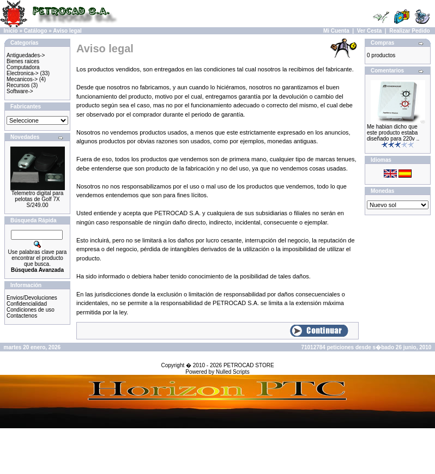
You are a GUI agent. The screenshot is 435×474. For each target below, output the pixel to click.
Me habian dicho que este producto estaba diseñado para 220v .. (393, 133)
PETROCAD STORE (248, 365)
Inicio (11, 31)
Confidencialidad (27, 304)
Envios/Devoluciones (32, 298)
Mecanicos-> (22, 79)
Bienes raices (23, 61)
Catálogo (35, 31)
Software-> (20, 91)
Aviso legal (67, 31)
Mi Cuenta (336, 31)
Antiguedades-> (26, 55)
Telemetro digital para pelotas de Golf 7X (37, 196)
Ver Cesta (369, 31)
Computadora (23, 67)
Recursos (18, 85)
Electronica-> (23, 73)
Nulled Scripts (233, 372)
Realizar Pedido (409, 31)
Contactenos (22, 316)
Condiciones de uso (31, 310)
